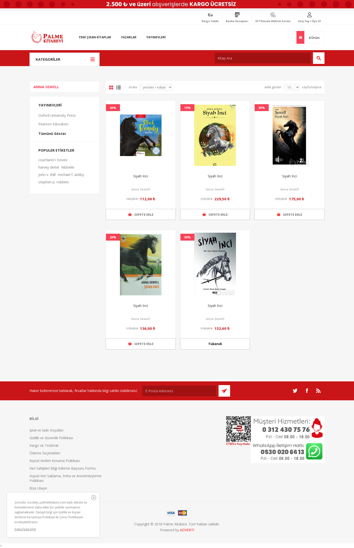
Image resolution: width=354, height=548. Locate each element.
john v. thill (47, 174)
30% (261, 107)
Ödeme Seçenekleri (45, 453)
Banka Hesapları (237, 21)
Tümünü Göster (52, 133)
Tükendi (215, 344)
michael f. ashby (71, 174)
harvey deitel (48, 167)
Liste (118, 87)
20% (113, 107)
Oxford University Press (57, 115)
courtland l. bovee (52, 160)
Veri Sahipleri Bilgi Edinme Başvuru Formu (63, 468)
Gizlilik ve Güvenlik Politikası (51, 437)
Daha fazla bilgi (25, 529)
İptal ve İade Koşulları (46, 430)
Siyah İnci (140, 176)
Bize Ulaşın (38, 488)
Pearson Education (53, 124)
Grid (111, 87)
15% (187, 107)
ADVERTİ (187, 530)
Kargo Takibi (210, 21)
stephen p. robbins (53, 182)
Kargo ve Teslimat (44, 445)
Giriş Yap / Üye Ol (309, 21)
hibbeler (67, 167)
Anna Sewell (140, 189)
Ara (318, 58)
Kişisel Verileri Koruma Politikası (55, 460)
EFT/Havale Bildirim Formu (273, 21)
